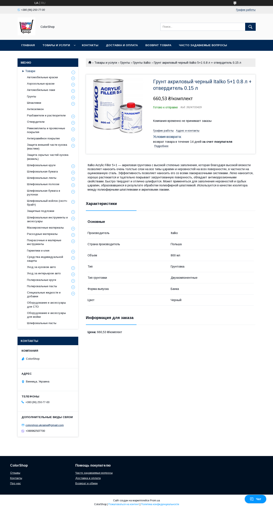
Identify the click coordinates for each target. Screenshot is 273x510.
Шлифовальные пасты (41, 323)
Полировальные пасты (42, 286)
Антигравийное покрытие (43, 138)
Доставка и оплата (122, 45)
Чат (255, 499)
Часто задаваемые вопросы (203, 45)
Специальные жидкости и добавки (44, 294)
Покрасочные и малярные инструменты (44, 242)
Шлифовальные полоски (43, 184)
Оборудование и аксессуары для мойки (46, 314)
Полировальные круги (41, 279)
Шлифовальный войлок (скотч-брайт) (47, 202)
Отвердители (36, 121)
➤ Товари (28, 71)
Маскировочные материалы (45, 227)
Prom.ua (155, 500)
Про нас (15, 483)
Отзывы (15, 472)
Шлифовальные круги (41, 165)
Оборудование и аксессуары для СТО (46, 304)
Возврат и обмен (86, 483)
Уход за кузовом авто (41, 267)
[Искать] (250, 27)
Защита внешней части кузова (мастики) (47, 146)
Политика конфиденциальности (160, 504)
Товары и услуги (56, 45)
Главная (28, 45)
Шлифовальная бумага (42, 171)
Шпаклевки (34, 102)
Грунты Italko (142, 62)
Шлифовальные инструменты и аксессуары (47, 219)
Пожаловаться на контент (123, 504)
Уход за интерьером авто (44, 273)
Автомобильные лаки (41, 90)
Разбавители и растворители (46, 115)
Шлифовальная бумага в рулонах (43, 192)
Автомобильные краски (42, 77)
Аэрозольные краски (40, 83)
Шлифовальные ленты (41, 177)
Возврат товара (158, 45)
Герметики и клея (38, 250)
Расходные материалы (42, 233)
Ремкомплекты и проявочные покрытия (46, 130)
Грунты (125, 62)
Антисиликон (35, 109)
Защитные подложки (40, 211)
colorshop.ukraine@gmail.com (45, 425)
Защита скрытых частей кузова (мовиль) (47, 156)
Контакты (90, 45)
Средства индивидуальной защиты (45, 258)
